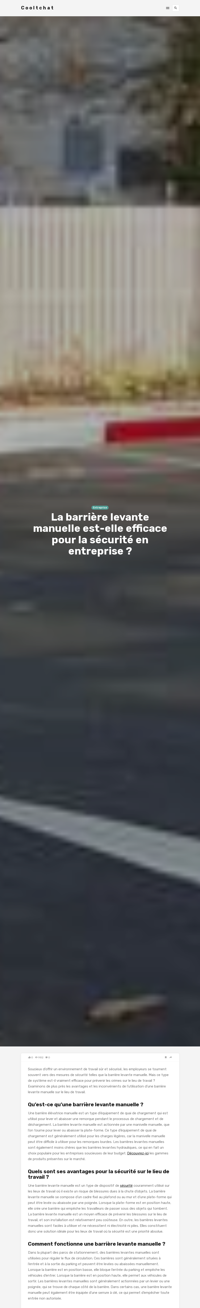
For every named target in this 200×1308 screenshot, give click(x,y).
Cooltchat (38, 8)
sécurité (126, 1186)
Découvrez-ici (138, 1153)
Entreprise (100, 507)
